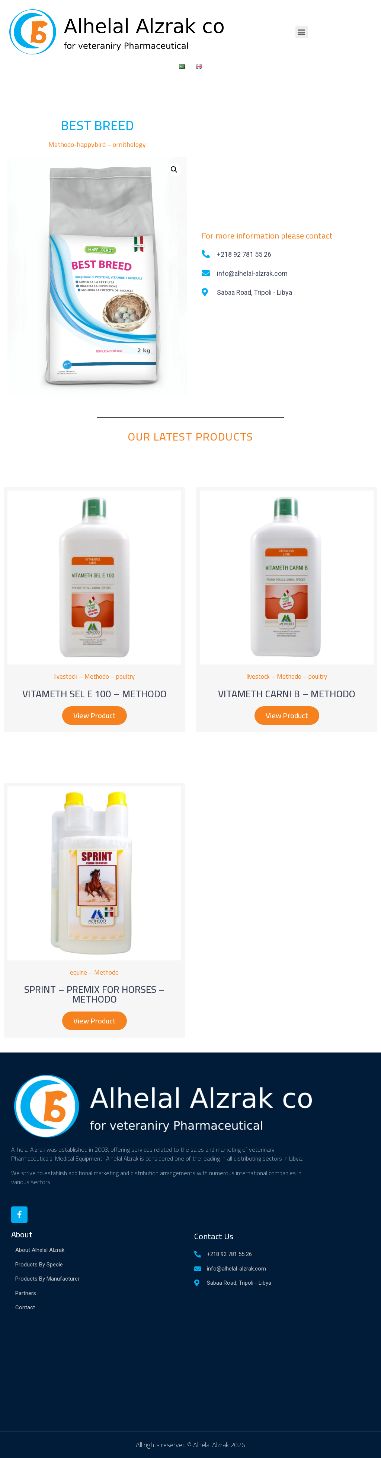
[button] (301, 32)
